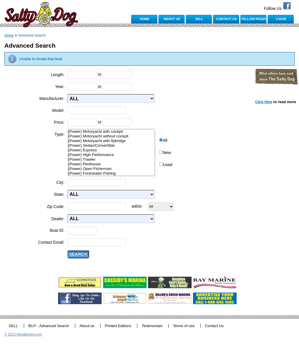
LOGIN (281, 19)
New (167, 152)
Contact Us (214, 326)
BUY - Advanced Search (48, 326)
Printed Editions (118, 326)
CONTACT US (226, 19)
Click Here (263, 102)
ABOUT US (171, 19)
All (165, 140)
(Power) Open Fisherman (111, 168)
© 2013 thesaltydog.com (23, 334)
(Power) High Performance (111, 155)
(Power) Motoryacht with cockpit (111, 131)
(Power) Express (111, 150)
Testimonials (152, 326)
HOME (145, 19)
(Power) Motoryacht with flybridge (111, 141)
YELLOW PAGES (253, 19)
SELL (199, 19)
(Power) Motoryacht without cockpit (111, 136)
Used (167, 164)
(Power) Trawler (111, 159)
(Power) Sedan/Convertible (111, 145)
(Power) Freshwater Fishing (111, 173)
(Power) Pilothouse (111, 164)
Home (9, 35)
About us (87, 326)
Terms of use (183, 326)
